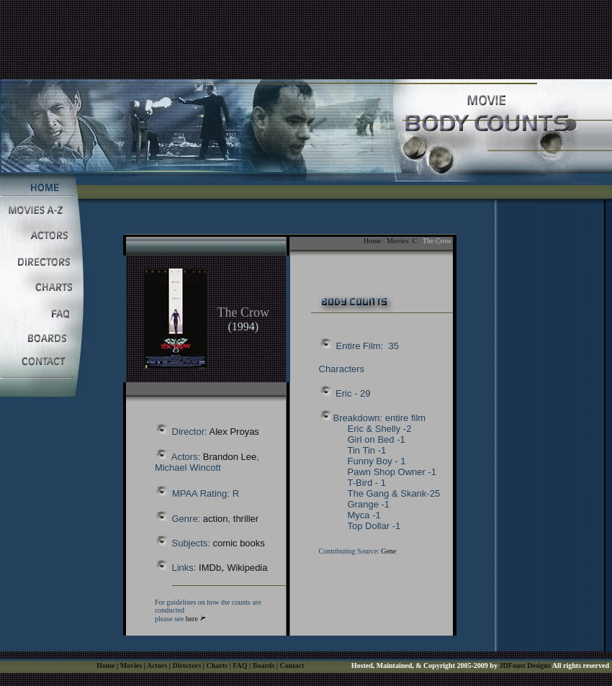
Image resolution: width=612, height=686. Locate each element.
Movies (397, 241)
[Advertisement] (306, 32)
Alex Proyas (234, 431)
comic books (239, 543)
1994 (243, 326)
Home (372, 241)
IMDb (210, 567)
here (192, 619)
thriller (245, 518)
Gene (388, 551)
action (215, 518)
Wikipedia (247, 567)
